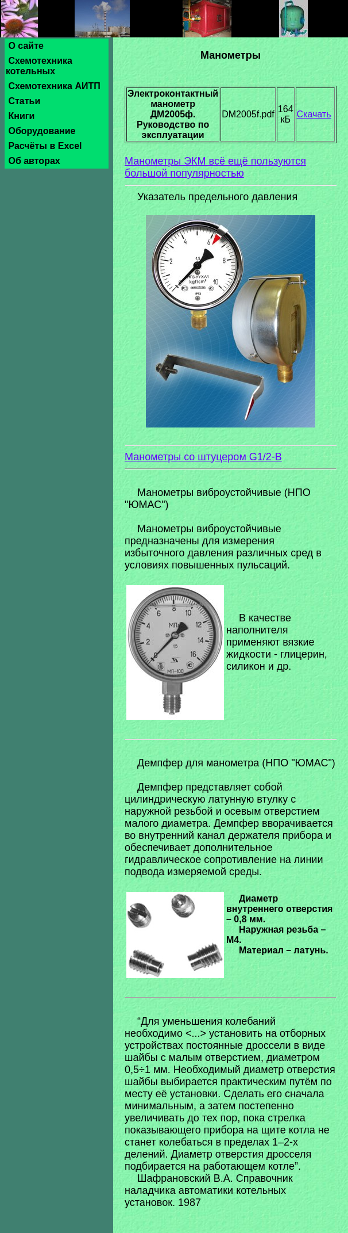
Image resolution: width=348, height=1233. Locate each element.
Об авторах (34, 161)
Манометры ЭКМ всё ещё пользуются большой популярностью (215, 167)
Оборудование (42, 131)
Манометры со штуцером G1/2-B (203, 457)
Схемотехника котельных (39, 66)
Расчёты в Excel (45, 146)
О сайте (26, 46)
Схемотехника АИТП (54, 86)
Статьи (24, 101)
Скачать (314, 114)
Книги (21, 116)
